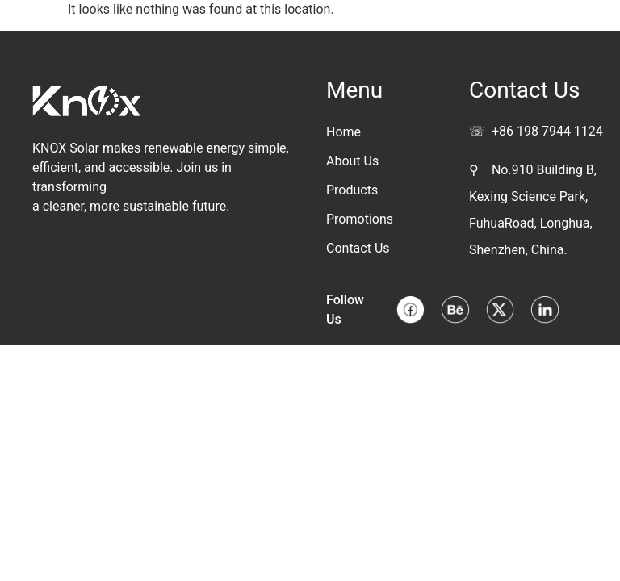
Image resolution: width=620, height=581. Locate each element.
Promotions (359, 219)
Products (352, 190)
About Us (352, 161)
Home (343, 132)
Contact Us (358, 248)
